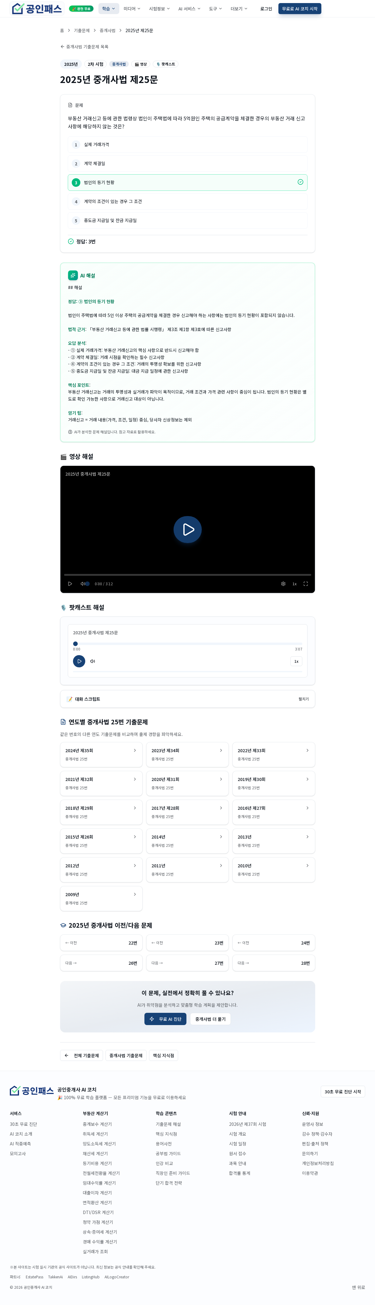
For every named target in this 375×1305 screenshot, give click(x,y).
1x (296, 661)
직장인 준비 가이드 (173, 1173)
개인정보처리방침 (318, 1163)
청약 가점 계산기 (98, 1222)
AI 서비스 (189, 9)
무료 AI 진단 (165, 1019)
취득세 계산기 (95, 1134)
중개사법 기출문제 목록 (84, 46)
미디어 (132, 9)
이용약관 (310, 1173)
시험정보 (159, 9)
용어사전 (164, 1144)
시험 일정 (237, 1144)
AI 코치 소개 (21, 1134)
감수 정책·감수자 (317, 1134)
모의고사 (18, 1153)
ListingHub (91, 1276)
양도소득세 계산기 (99, 1144)
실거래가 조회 (95, 1251)
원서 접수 (237, 1153)
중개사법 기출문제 (126, 1055)
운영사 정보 (312, 1124)
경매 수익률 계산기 (100, 1242)
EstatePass (34, 1276)
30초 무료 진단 (23, 1124)
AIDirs (72, 1276)
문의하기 (310, 1153)
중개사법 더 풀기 (210, 1019)
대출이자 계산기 (97, 1193)
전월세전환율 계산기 (101, 1173)
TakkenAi (55, 1276)
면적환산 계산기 (97, 1202)
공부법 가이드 (168, 1153)
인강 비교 (164, 1163)
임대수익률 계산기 (99, 1183)
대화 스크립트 (188, 699)
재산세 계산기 (95, 1153)
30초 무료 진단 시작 (343, 1091)
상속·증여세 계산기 (100, 1232)
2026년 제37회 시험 (247, 1124)
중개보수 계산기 (97, 1124)
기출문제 (82, 30)
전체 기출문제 (81, 1055)
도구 (216, 9)
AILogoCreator (117, 1276)
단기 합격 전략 (169, 1183)
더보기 (239, 9)
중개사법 (108, 30)
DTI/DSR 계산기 (98, 1212)
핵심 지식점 (163, 1055)
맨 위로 (358, 1287)
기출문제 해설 (168, 1124)
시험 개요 (237, 1134)
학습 (109, 9)
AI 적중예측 (20, 1144)
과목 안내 (237, 1163)
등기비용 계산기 (97, 1163)
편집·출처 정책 (315, 1144)
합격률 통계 (239, 1173)
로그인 (266, 9)
